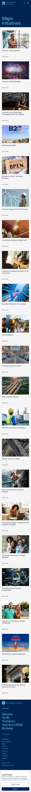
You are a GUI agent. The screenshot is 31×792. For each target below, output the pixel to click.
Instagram (5, 758)
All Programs (5, 739)
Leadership (5, 748)
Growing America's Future (11, 366)
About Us (4, 746)
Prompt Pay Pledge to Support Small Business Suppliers (15, 523)
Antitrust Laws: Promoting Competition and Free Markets (13, 113)
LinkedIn (4, 753)
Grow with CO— (6, 763)
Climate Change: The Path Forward (15, 209)
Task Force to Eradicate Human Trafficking (13, 622)
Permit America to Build (11, 459)
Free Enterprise (7, 335)
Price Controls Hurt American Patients (13, 491)
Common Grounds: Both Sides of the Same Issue (15, 272)
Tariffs (6, 717)
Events (4, 744)
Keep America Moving (10, 397)
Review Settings (15, 784)
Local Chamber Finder (8, 765)
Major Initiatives (6, 741)
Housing (7, 714)
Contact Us (5, 751)
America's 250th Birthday (11, 81)
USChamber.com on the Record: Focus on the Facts (13, 686)
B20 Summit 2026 (9, 145)
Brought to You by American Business (12, 177)
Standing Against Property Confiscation (11, 589)
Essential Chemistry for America (14, 304)
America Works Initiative (11, 51)
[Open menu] (28, 3)
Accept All (15, 789)
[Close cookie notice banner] (29, 772)
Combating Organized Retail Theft (14, 240)
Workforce (8, 721)
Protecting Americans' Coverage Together (13, 556)
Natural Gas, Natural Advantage (13, 428)
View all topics (6, 734)
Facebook (4, 756)
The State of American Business (13, 654)
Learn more (5, 56)
